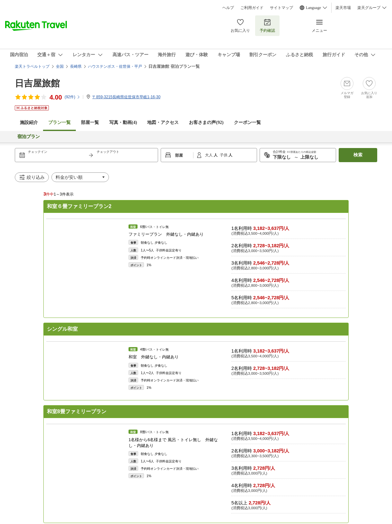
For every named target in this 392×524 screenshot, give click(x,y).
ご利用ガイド (251, 7)
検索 (357, 155)
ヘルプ (228, 7)
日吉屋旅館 (37, 83)
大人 (209, 155)
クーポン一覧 (247, 122)
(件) (72, 97)
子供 (224, 155)
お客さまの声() (206, 122)
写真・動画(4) (123, 122)
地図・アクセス (163, 122)
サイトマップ (281, 7)
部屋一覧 (90, 122)
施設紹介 (29, 122)
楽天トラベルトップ (32, 66)
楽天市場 (343, 7)
